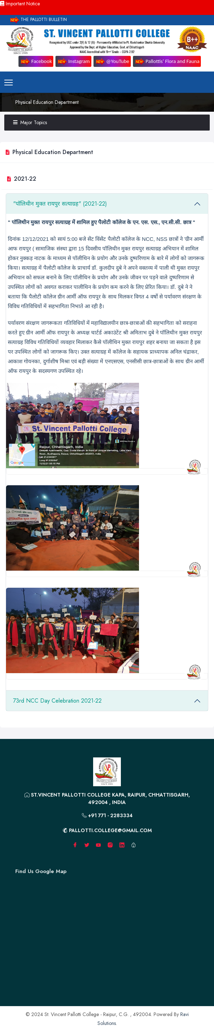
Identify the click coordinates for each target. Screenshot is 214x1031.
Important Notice (20, 3)
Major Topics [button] (30, 122)
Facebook (36, 61)
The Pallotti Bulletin (38, 20)
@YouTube (112, 61)
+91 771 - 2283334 (107, 815)
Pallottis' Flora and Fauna (167, 61)
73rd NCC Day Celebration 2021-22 (57, 701)
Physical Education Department (47, 102)
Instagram (73, 61)
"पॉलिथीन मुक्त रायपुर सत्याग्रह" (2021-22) (60, 204)
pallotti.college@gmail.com (107, 830)
